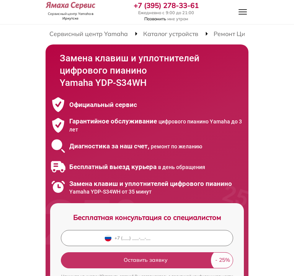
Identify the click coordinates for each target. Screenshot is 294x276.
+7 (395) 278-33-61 (166, 6)
